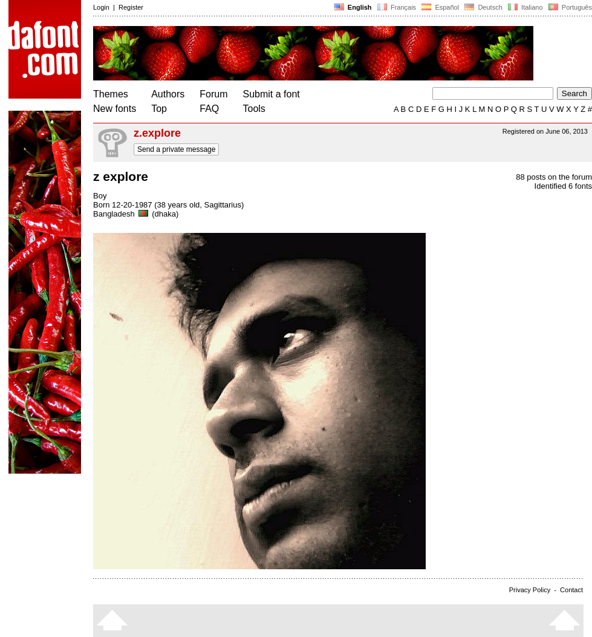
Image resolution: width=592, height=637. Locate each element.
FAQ (209, 108)
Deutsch (483, 7)
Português (569, 7)
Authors (167, 94)
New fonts (114, 108)
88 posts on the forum (554, 176)
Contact (571, 589)
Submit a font (271, 94)
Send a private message (176, 149)
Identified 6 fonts (563, 186)
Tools (254, 108)
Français (397, 7)
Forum (213, 94)
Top (159, 108)
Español (440, 7)
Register (131, 7)
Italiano (525, 7)
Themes (110, 94)
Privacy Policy (529, 589)
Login (101, 7)
